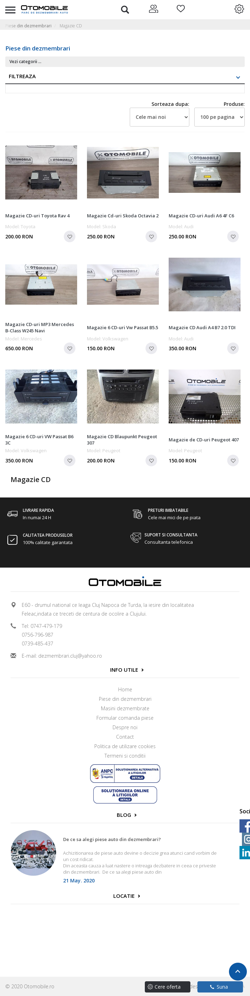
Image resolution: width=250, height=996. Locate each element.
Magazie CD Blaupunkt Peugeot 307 (122, 439)
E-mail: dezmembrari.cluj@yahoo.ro (62, 655)
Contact (125, 736)
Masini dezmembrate (125, 708)
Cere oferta (168, 986)
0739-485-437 (37, 643)
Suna (219, 986)
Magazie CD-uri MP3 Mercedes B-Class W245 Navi (39, 327)
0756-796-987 (37, 634)
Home (125, 689)
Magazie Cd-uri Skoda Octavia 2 (122, 215)
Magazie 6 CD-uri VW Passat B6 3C (39, 439)
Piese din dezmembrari (28, 26)
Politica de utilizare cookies (125, 746)
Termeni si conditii (125, 755)
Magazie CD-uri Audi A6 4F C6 (201, 215)
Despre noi (125, 727)
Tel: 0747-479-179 (42, 626)
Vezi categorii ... (25, 62)
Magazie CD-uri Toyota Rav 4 (37, 215)
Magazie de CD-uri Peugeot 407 (204, 439)
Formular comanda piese (125, 717)
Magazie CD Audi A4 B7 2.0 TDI (202, 327)
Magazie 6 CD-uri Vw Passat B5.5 (122, 327)
